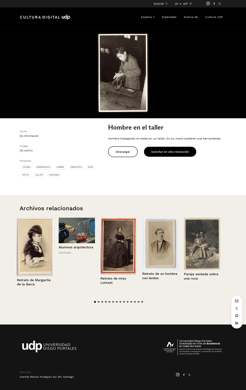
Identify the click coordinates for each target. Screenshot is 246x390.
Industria (76, 167)
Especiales (169, 17)
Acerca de (191, 17)
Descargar (123, 151)
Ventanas (54, 175)
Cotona (26, 167)
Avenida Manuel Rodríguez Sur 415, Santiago (47, 376)
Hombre (60, 167)
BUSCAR (161, 3)
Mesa (90, 167)
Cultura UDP (214, 17)
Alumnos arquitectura (76, 247)
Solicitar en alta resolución (170, 151)
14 (142, 302)
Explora (147, 17)
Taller (39, 175)
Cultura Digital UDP (45, 19)
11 (131, 302)
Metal (26, 175)
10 (128, 302)
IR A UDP (183, 3)
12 (135, 302)
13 (138, 302)
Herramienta (43, 167)
